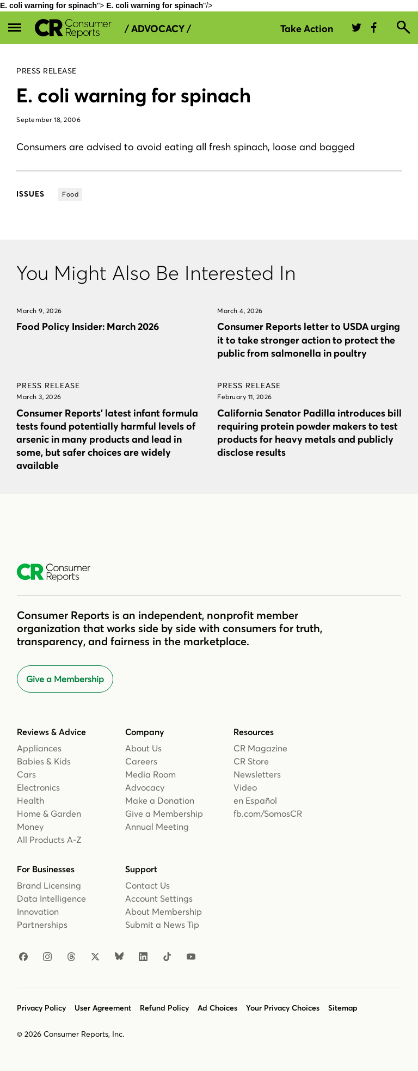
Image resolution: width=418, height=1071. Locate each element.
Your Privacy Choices (282, 1008)
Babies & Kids (44, 761)
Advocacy (144, 787)
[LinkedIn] (143, 957)
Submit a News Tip (162, 924)
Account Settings (159, 898)
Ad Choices (217, 1008)
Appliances (39, 748)
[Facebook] (23, 957)
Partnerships (42, 924)
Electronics (38, 787)
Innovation (38, 911)
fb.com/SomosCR (267, 813)
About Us (143, 748)
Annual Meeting (157, 826)
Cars (26, 774)
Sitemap (343, 1008)
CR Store (251, 761)
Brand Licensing (49, 885)
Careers (141, 761)
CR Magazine (260, 748)
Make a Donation (159, 800)
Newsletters (257, 774)
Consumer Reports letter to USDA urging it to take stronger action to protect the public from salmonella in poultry (308, 339)
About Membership (163, 911)
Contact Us (147, 885)
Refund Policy (164, 1008)
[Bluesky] (119, 957)
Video (245, 787)
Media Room (150, 774)
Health (30, 800)
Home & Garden (49, 813)
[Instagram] (47, 957)
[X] (95, 957)
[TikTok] (167, 957)
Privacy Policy (41, 1008)
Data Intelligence (51, 898)
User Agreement (103, 1008)
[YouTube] (191, 957)
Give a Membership (65, 679)
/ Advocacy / (158, 29)
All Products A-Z (49, 839)
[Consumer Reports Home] (59, 573)
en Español (255, 800)
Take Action (306, 28)
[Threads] (71, 957)
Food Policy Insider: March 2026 (87, 326)
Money (30, 826)
